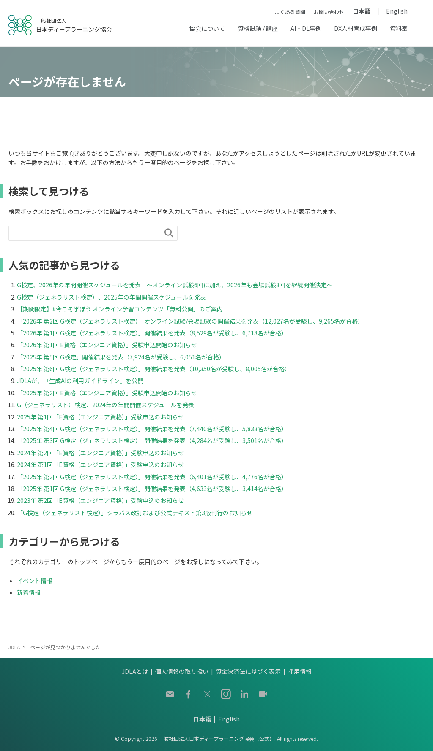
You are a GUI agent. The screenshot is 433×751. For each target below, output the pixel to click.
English (397, 11)
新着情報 (29, 592)
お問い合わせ (329, 11)
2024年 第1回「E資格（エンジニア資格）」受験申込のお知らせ (103, 464)
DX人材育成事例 (355, 28)
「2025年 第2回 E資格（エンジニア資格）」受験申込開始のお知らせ (110, 393)
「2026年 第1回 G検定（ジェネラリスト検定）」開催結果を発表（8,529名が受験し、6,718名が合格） (152, 333)
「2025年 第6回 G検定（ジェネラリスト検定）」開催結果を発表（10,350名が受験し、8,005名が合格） (153, 369)
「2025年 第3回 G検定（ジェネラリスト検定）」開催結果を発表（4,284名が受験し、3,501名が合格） (152, 440)
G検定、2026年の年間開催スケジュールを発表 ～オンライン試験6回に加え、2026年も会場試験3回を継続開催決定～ (175, 285)
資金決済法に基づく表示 (248, 671)
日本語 (361, 11)
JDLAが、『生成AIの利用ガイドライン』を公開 (80, 380)
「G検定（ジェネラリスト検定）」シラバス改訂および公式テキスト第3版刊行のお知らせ (134, 512)
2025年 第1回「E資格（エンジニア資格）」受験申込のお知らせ (103, 417)
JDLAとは (135, 671)
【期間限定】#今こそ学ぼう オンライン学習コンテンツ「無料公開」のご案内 (120, 309)
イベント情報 (34, 580)
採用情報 (300, 671)
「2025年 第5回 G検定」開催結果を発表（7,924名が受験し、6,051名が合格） (121, 357)
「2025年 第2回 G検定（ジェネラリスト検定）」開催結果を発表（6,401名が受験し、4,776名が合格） (152, 477)
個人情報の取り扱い (181, 671)
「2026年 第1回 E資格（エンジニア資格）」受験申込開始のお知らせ (110, 344)
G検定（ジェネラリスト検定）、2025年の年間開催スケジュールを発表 (111, 297)
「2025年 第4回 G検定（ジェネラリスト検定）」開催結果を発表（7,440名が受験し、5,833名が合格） (152, 428)
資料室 (399, 28)
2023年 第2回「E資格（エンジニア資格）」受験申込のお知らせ (103, 500)
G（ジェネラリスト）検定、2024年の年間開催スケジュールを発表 (105, 404)
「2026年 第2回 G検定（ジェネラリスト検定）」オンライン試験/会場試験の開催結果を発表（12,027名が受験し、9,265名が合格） (190, 321)
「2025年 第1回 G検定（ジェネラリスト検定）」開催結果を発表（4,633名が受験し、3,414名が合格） (152, 488)
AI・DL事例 (305, 28)
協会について (207, 28)
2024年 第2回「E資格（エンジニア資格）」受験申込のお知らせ (103, 452)
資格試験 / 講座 (258, 28)
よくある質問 (290, 11)
